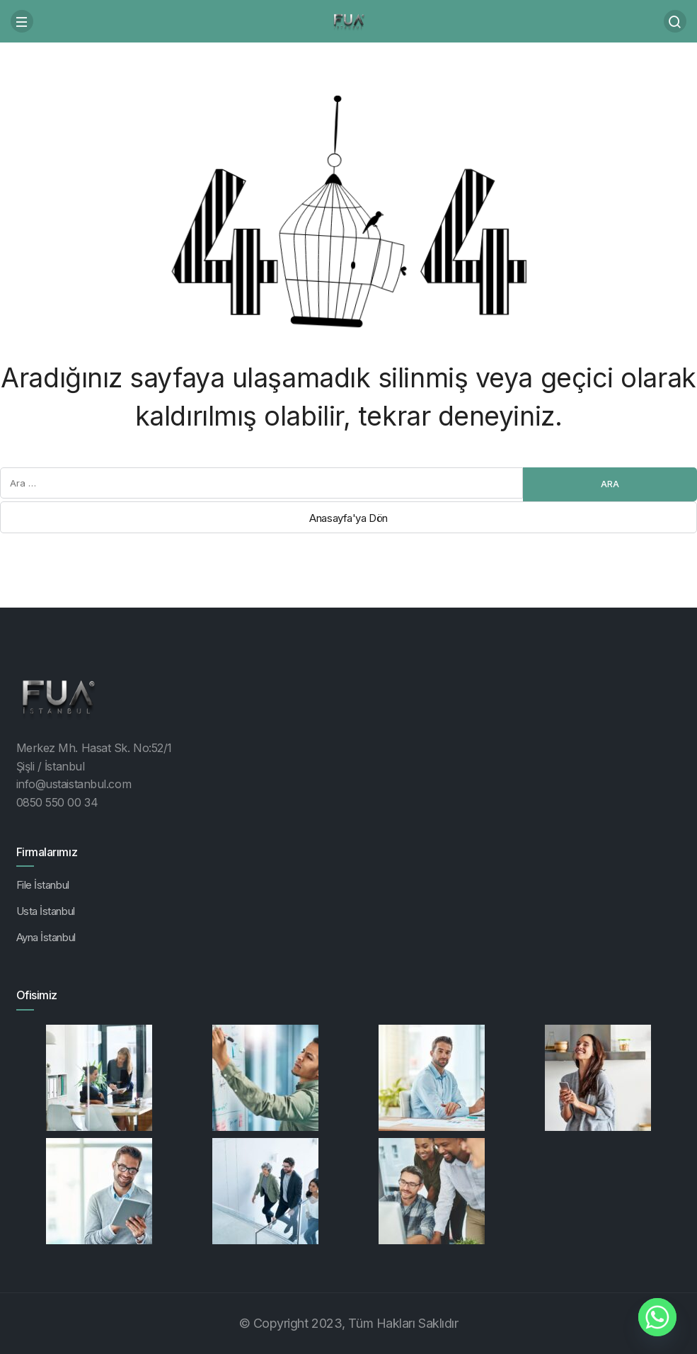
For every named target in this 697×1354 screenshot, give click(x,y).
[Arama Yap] (675, 21)
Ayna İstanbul (46, 937)
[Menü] (22, 21)
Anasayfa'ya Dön (348, 518)
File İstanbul (42, 885)
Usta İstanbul (45, 911)
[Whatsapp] (657, 1317)
